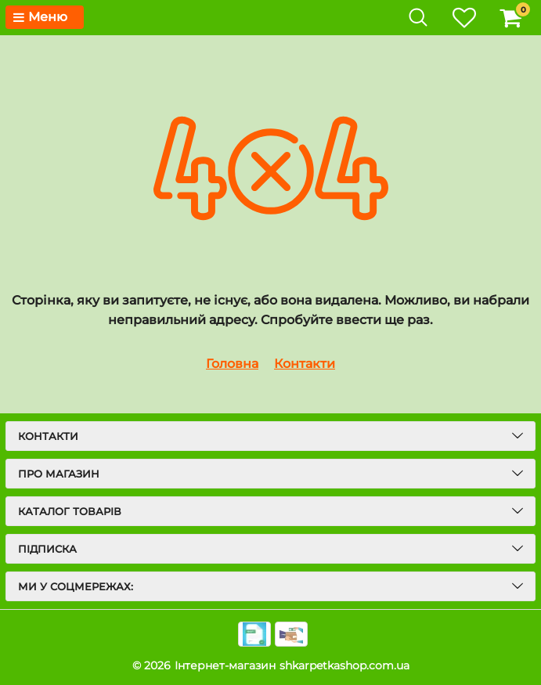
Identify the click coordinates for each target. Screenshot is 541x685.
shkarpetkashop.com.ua (344, 665)
